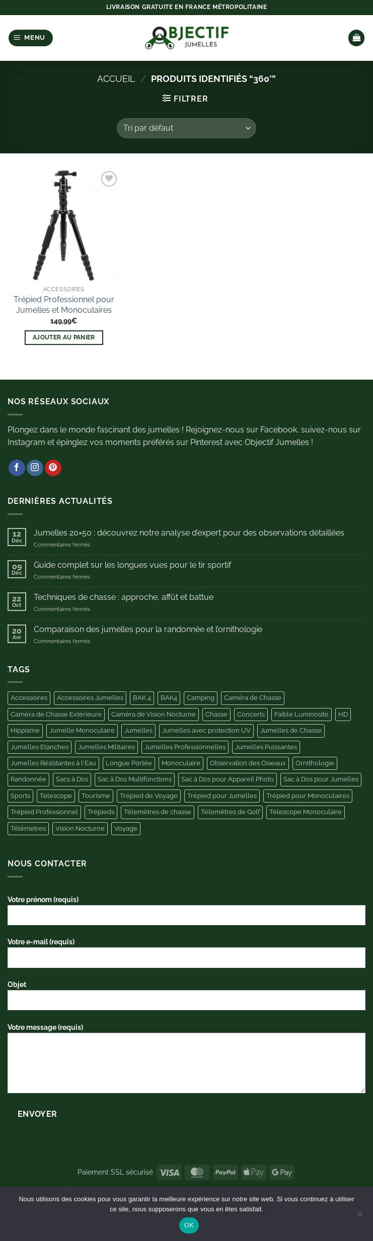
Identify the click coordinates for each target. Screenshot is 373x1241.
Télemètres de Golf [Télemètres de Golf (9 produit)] (230, 812)
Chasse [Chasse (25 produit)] (216, 714)
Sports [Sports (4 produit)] (20, 796)
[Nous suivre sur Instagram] (35, 468)
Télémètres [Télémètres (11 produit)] (28, 828)
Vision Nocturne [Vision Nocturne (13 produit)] (80, 828)
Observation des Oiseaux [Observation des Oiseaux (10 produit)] (248, 763)
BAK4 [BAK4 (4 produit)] (169, 697)
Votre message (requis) (186, 1062)
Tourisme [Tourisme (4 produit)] (96, 796)
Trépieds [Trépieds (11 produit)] (101, 812)
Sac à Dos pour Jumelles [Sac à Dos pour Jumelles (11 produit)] (320, 779)
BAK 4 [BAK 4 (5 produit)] (142, 697)
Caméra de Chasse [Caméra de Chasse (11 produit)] (252, 697)
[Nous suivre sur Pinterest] (53, 468)
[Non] (359, 1217)
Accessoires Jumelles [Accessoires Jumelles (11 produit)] (90, 697)
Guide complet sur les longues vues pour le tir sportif (132, 565)
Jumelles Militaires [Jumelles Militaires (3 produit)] (106, 747)
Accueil (116, 78)
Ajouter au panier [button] (64, 337)
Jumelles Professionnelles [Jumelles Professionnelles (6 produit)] (185, 747)
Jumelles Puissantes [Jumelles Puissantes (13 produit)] (266, 747)
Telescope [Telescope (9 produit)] (56, 796)
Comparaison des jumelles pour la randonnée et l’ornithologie (148, 629)
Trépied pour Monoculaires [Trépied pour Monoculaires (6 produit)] (307, 796)
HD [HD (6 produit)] (343, 714)
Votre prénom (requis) (186, 914)
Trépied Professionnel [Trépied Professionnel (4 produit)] (44, 812)
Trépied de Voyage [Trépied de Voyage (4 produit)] (149, 796)
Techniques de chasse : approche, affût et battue (123, 597)
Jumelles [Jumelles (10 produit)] (138, 730)
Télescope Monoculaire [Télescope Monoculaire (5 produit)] (305, 812)
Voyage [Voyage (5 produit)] (125, 828)
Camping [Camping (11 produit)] (200, 697)
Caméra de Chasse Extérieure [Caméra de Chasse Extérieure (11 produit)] (56, 714)
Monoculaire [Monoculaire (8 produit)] (181, 763)
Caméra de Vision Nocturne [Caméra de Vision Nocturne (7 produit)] (153, 714)
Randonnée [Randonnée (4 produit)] (28, 779)
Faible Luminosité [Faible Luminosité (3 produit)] (301, 714)
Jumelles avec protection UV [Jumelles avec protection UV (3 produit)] (206, 730)
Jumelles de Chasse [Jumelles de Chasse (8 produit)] (291, 730)
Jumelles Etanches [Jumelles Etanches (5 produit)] (39, 747)
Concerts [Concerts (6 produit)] (251, 714)
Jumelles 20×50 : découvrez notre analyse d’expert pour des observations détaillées (189, 533)
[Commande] (186, 128)
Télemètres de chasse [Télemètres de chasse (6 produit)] (157, 812)
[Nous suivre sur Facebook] (17, 468)
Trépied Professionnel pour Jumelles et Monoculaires (64, 305)
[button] (31, 38)
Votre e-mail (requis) (186, 956)
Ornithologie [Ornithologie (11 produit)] (314, 763)
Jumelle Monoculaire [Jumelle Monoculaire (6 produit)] (82, 730)
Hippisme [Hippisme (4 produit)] (25, 730)
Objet (186, 999)
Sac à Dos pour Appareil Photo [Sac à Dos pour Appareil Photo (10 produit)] (227, 779)
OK (189, 1225)
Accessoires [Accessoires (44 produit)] (29, 697)
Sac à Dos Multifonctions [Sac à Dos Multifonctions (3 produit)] (135, 779)
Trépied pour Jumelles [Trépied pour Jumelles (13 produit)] (222, 796)
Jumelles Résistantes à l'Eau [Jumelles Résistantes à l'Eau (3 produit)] (53, 763)
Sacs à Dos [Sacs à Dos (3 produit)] (72, 779)
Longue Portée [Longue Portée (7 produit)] (129, 763)
